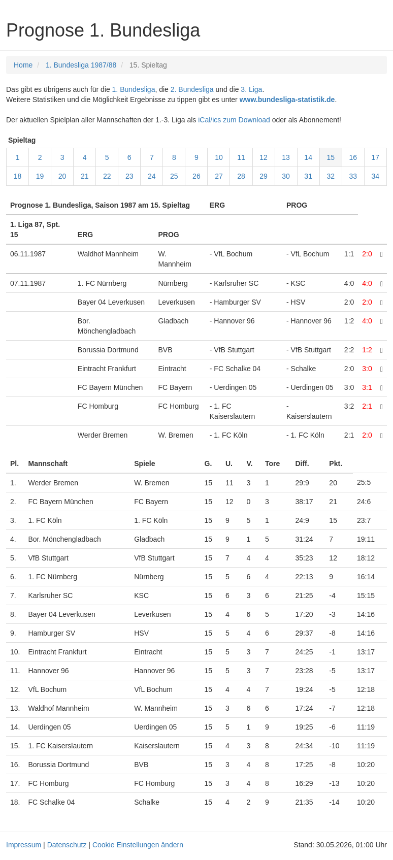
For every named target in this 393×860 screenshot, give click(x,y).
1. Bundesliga (133, 89)
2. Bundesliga (192, 89)
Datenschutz (67, 845)
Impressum (23, 845)
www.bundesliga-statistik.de (287, 99)
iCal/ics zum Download (234, 120)
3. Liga (251, 89)
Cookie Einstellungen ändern (137, 845)
